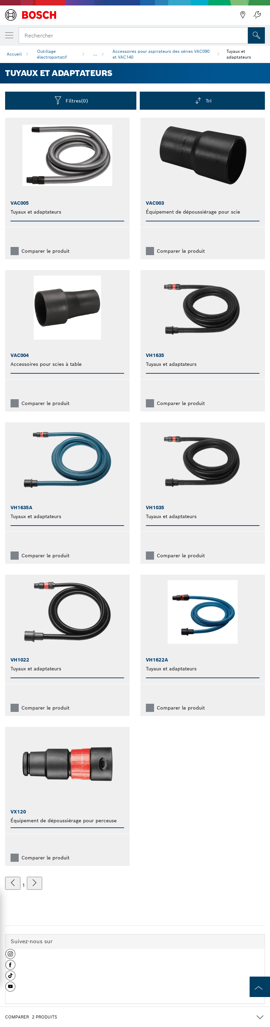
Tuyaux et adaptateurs (238, 54)
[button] (10, 956)
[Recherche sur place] (256, 35)
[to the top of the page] (260, 987)
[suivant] (34, 883)
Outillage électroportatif (52, 54)
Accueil (14, 54)
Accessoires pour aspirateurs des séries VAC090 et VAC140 (161, 54)
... (95, 54)
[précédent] (12, 883)
